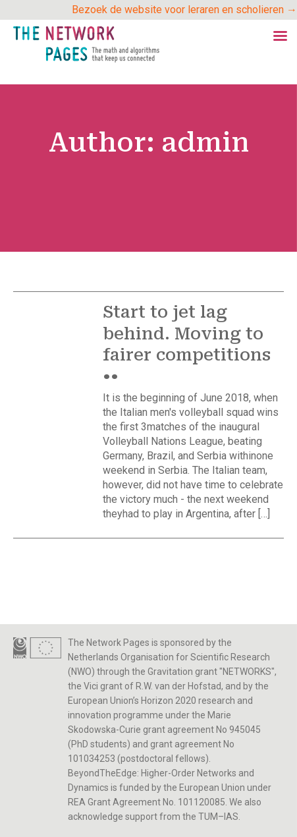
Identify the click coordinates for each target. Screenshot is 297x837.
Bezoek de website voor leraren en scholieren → (184, 9)
